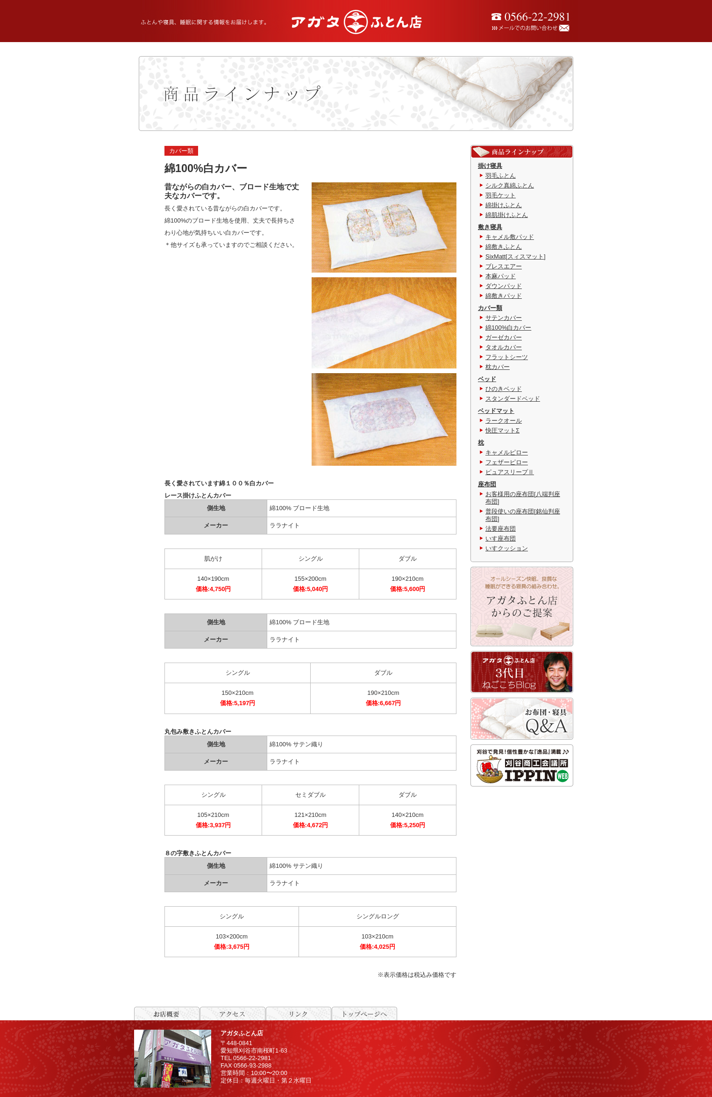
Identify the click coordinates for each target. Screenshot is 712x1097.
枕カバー (497, 366)
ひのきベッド (503, 388)
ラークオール (503, 420)
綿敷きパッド (503, 295)
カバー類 (490, 307)
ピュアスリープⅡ (509, 472)
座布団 (487, 484)
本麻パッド (500, 276)
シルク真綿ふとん (509, 185)
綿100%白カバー (508, 327)
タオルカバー (503, 347)
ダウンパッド (503, 285)
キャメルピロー (506, 452)
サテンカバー (503, 317)
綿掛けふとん (503, 205)
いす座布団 (500, 538)
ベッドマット (496, 410)
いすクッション (506, 548)
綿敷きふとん (503, 246)
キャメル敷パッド (509, 236)
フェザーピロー (506, 462)
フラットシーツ (506, 357)
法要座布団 (500, 528)
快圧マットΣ (502, 430)
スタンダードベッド (512, 398)
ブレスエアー (503, 266)
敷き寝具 (490, 227)
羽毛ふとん (500, 175)
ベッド (487, 379)
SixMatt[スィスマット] (515, 256)
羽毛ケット (500, 195)
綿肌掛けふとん (506, 214)
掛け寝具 (490, 165)
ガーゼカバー (503, 337)
